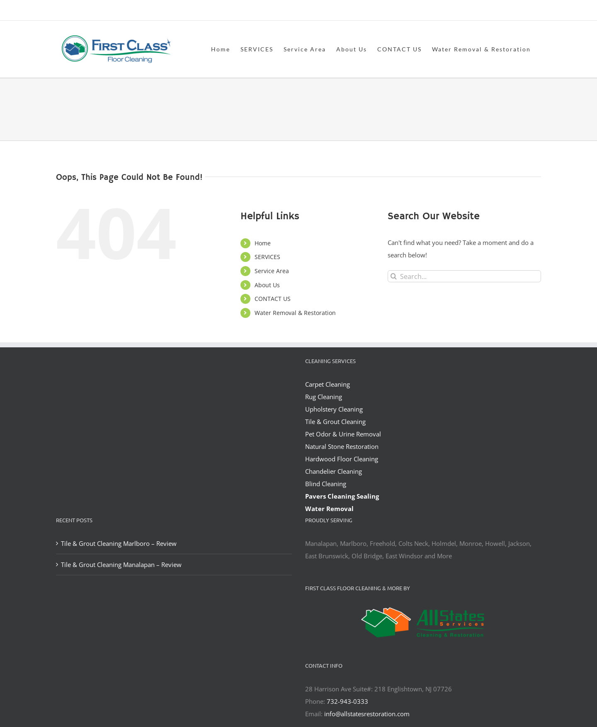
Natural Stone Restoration (342, 446)
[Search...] (464, 276)
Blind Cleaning (325, 484)
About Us (267, 285)
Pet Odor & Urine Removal (343, 434)
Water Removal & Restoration (295, 313)
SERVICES (267, 257)
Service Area (272, 271)
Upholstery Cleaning (334, 409)
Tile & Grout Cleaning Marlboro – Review (119, 543)
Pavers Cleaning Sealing (342, 496)
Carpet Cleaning (327, 384)
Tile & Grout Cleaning (335, 421)
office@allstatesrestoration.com (504, 11)
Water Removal (329, 508)
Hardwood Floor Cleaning (341, 459)
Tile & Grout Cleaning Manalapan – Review (121, 564)
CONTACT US (273, 299)
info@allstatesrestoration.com (367, 714)
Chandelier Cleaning (333, 471)
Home (263, 243)
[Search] (394, 276)
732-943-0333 (347, 701)
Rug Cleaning (323, 397)
